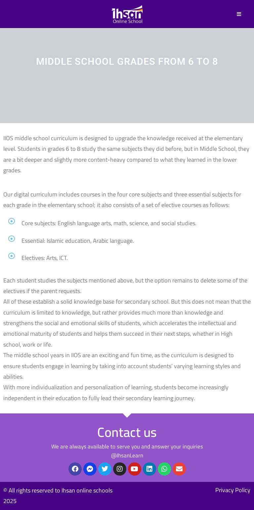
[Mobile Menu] (239, 14)
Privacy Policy (232, 490)
